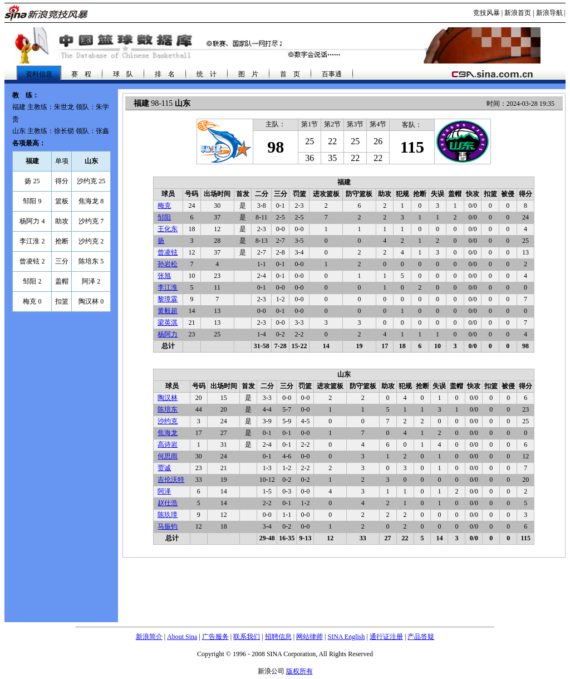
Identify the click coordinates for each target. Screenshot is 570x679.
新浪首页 (517, 13)
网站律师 (309, 637)
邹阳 (164, 217)
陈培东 (168, 409)
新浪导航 (549, 13)
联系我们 (246, 637)
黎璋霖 (168, 299)
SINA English (346, 637)
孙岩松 (168, 264)
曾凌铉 (168, 252)
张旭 (164, 276)
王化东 (168, 229)
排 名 (165, 74)
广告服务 (215, 637)
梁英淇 (168, 322)
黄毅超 (168, 311)
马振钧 (168, 526)
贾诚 (164, 468)
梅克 (164, 205)
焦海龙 (168, 433)
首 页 (290, 74)
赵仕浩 (168, 503)
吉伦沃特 (171, 479)
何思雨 (168, 456)
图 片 (248, 74)
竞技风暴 (486, 13)
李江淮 (168, 287)
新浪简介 (149, 637)
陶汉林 (168, 398)
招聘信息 (278, 637)
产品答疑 (420, 637)
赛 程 (81, 74)
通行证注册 (386, 637)
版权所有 (299, 671)
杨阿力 (168, 334)
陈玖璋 (168, 515)
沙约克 (168, 421)
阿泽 (164, 491)
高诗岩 (168, 444)
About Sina (182, 637)
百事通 (332, 74)
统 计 (206, 74)
